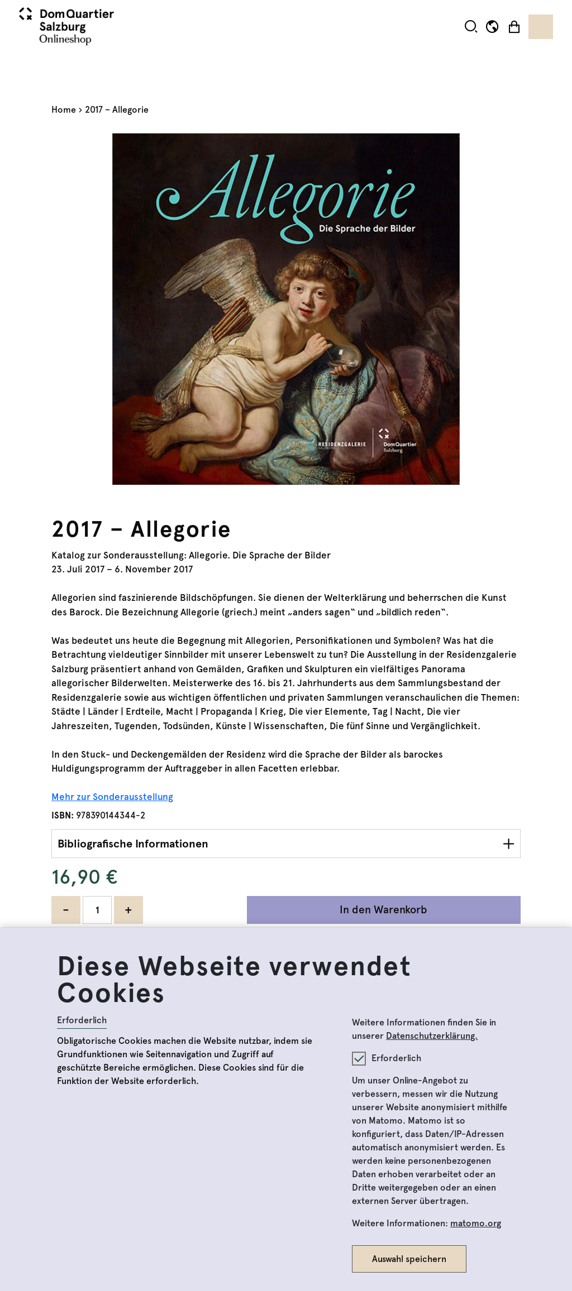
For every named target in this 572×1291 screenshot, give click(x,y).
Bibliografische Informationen (133, 843)
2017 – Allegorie (117, 109)
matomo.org (475, 1223)
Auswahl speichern (409, 1259)
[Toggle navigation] (540, 27)
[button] (471, 26)
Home (63, 109)
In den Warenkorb (383, 909)
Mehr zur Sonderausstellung (112, 796)
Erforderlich (82, 1020)
